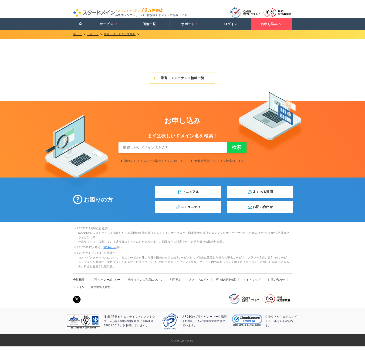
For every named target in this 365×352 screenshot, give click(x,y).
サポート (190, 28)
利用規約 (176, 285)
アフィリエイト (199, 285)
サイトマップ (252, 285)
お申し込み (271, 28)
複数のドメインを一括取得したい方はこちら (155, 166)
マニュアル (188, 197)
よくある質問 (260, 197)
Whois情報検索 (226, 285)
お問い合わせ (260, 212)
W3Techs (109, 253)
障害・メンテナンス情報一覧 (178, 82)
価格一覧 (149, 28)
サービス (108, 28)
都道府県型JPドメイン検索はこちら (219, 166)
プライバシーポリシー (106, 285)
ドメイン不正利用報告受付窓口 (93, 292)
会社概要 (79, 285)
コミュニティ (188, 212)
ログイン (230, 28)
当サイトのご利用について (145, 285)
